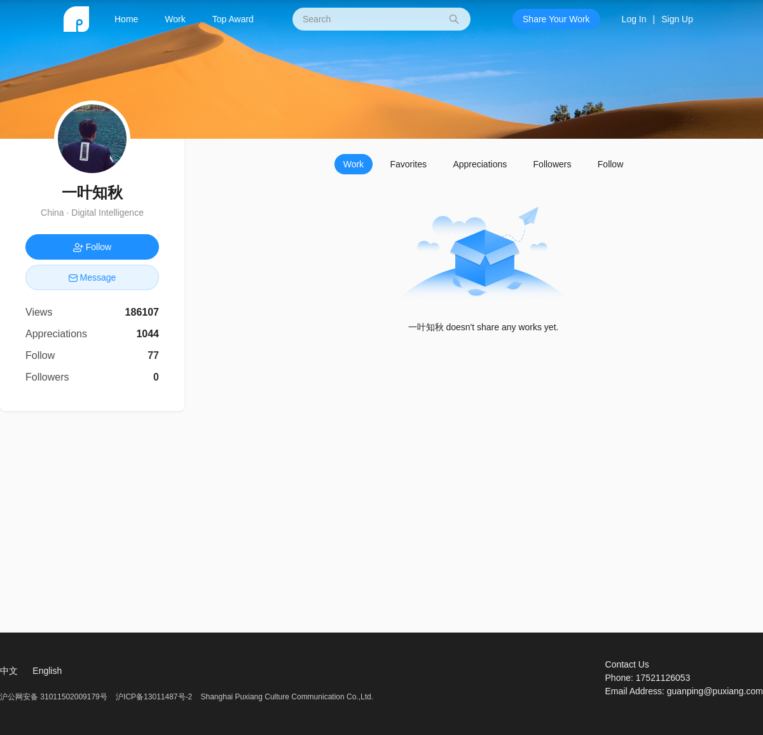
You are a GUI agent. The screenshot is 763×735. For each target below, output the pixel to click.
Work (175, 19)
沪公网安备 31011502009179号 (54, 696)
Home (126, 19)
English (47, 671)
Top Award (233, 19)
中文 (9, 671)
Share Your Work (556, 19)
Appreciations (480, 164)
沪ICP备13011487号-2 (154, 696)
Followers (552, 164)
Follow (610, 164)
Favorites (408, 164)
